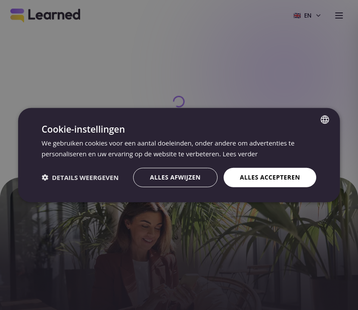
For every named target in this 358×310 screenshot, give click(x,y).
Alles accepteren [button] (270, 177)
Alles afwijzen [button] (175, 177)
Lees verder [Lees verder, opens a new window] (240, 153)
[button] (80, 177)
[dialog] (179, 155)
